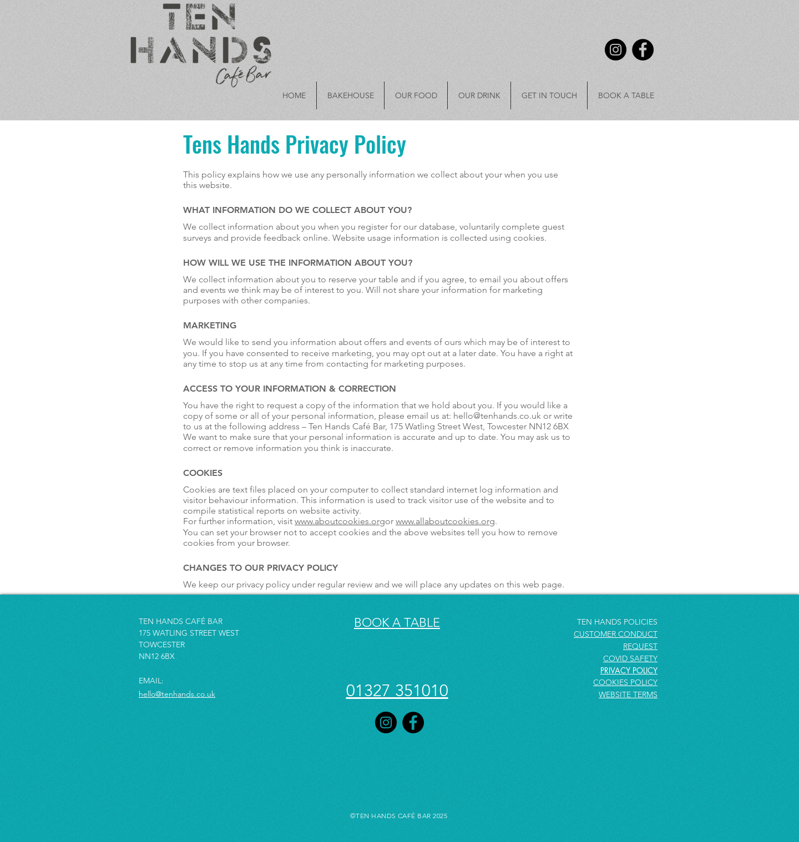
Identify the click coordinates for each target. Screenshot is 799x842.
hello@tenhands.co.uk (497, 415)
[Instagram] (615, 49)
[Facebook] (643, 49)
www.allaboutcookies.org (445, 521)
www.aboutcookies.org (340, 521)
